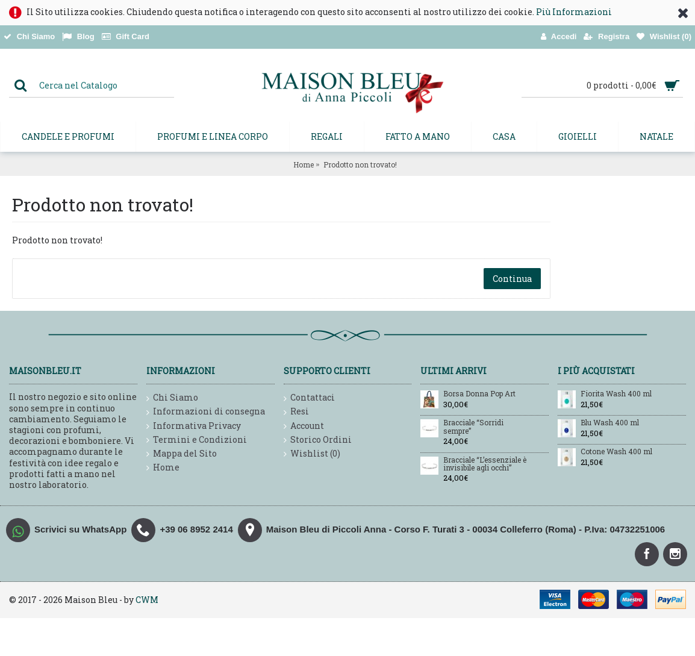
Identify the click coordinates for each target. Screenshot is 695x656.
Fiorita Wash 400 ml (616, 394)
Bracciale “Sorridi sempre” (473, 427)
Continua (512, 278)
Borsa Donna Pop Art (479, 394)
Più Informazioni (574, 11)
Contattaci (309, 398)
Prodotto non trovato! (360, 164)
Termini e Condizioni (196, 440)
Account (304, 426)
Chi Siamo (172, 398)
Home (303, 164)
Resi (296, 411)
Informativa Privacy (193, 426)
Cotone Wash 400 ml (616, 452)
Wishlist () (312, 454)
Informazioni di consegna (205, 411)
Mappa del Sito (181, 454)
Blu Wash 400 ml (610, 423)
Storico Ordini (318, 440)
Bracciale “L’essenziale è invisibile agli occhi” (484, 464)
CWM (147, 599)
